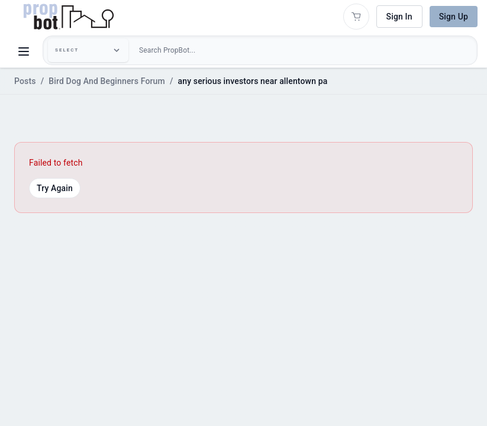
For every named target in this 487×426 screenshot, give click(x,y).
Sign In (399, 16)
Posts (25, 81)
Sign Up (453, 16)
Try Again (55, 188)
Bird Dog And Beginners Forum (107, 81)
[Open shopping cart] (356, 17)
